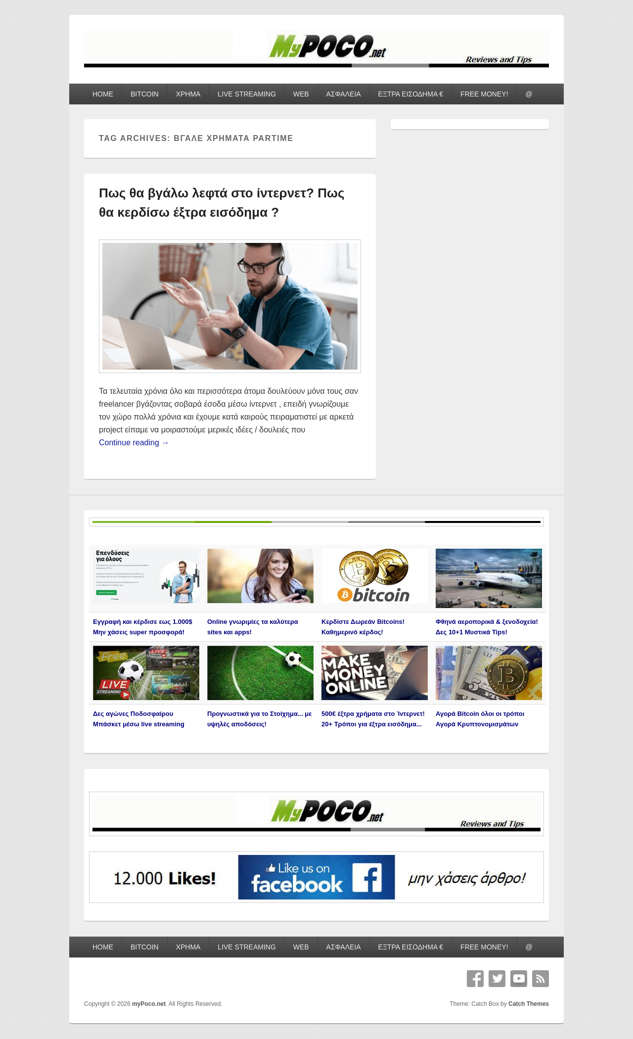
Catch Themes (528, 1003)
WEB (301, 94)
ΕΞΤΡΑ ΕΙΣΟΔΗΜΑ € (411, 94)
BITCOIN (145, 94)
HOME (102, 94)
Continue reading (134, 442)
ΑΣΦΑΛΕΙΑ (343, 94)
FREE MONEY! (484, 94)
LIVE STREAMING (246, 94)
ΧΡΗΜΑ (188, 94)
